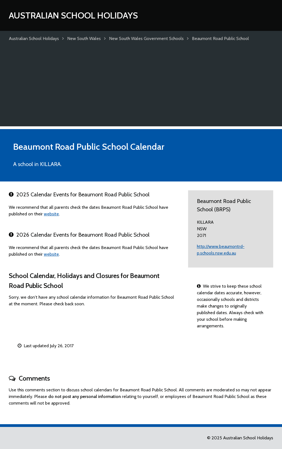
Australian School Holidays (73, 15)
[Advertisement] (141, 87)
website (51, 214)
